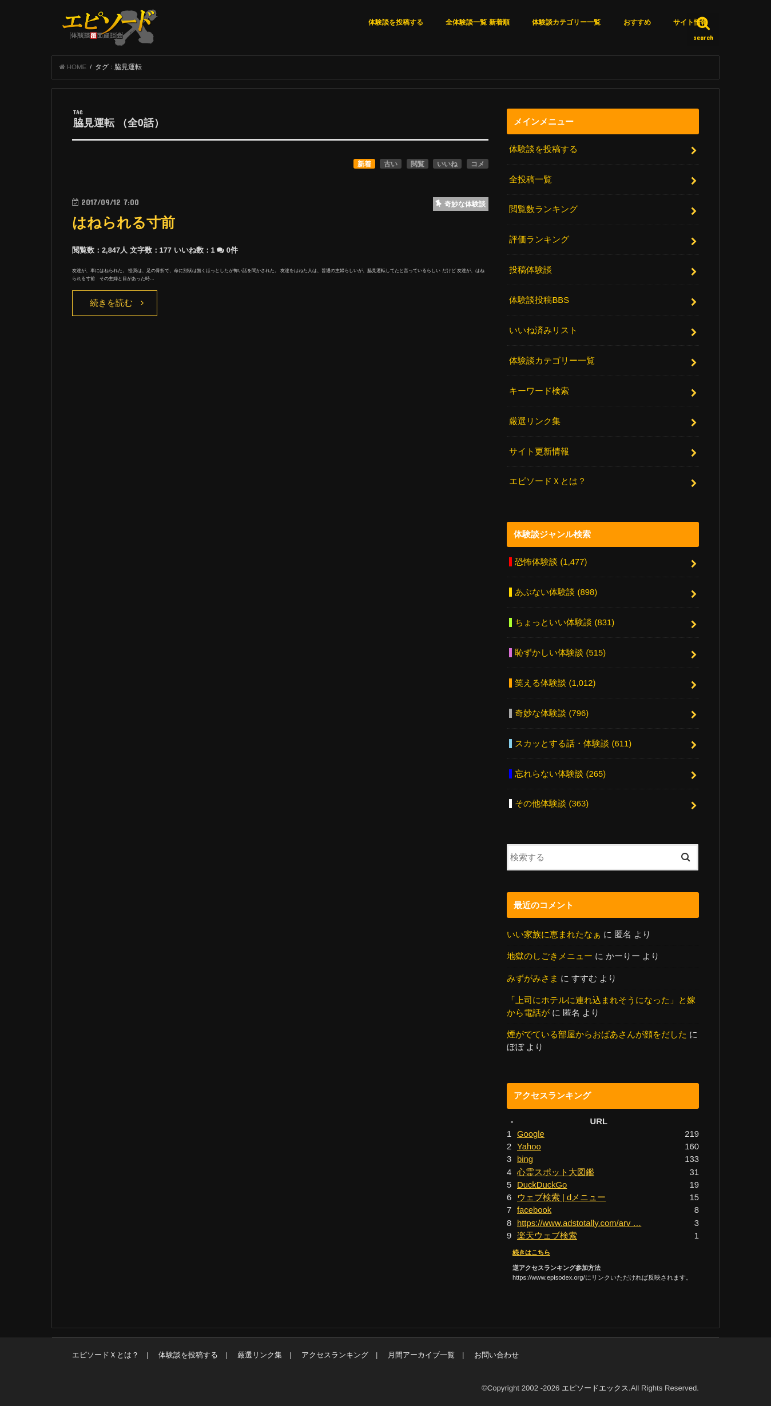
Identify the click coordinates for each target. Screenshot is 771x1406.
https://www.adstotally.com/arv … (579, 1223)
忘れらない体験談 (560, 773)
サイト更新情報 (539, 451)
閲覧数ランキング (543, 209)
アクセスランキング (334, 1355)
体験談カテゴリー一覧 (566, 22)
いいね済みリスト (543, 330)
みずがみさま (532, 978)
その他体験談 (552, 803)
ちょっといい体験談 (564, 622)
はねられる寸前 (123, 222)
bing (525, 1159)
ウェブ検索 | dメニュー (561, 1197)
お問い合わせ (496, 1355)
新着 (364, 164)
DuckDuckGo (542, 1184)
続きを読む (111, 302)
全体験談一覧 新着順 (477, 22)
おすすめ (637, 22)
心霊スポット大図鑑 (555, 1172)
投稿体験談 (530, 269)
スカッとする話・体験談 (573, 743)
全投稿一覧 (530, 179)
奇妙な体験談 (552, 713)
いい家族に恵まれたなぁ (554, 934)
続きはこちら (531, 1252)
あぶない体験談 (556, 592)
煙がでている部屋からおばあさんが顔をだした (597, 1034)
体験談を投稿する (395, 22)
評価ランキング (539, 239)
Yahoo (529, 1146)
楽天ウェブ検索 (547, 1235)
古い (391, 164)
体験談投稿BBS (539, 300)
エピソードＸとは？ (547, 481)
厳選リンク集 (535, 421)
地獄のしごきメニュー (550, 956)
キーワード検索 (539, 391)
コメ (477, 164)
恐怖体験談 (551, 561)
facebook (534, 1210)
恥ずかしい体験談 (560, 652)
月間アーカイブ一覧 (421, 1355)
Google (531, 1134)
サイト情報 (690, 22)
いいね (447, 164)
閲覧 (417, 164)
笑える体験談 (555, 683)
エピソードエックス (595, 1388)
